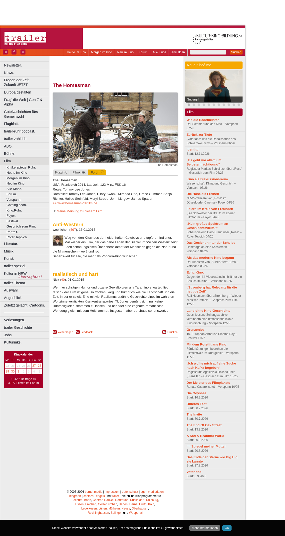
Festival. (12, 221)
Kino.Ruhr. (14, 210)
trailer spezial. (15, 266)
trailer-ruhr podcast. (19, 131)
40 (63, 280)
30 (12, 371)
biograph (75, 496)
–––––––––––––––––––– (24, 312)
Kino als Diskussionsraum (207, 179)
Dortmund (121, 500)
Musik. (9, 251)
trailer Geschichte (18, 328)
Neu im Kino (125, 52)
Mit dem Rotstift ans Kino (206, 344)
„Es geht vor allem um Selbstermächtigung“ (204, 162)
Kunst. (9, 258)
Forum (143, 52)
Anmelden (178, 52)
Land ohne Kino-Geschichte (208, 310)
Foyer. (11, 216)
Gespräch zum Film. (21, 226)
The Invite (194, 414)
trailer (115, 496)
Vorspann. (13, 200)
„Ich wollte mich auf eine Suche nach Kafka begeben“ (211, 366)
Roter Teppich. (17, 237)
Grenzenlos (196, 330)
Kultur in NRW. (15, 274)
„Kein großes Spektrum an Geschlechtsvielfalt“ (207, 226)
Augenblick (12, 298)
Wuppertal (136, 512)
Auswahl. (11, 290)
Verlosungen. (14, 320)
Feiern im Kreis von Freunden (210, 209)
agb (143, 492)
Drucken (172, 332)
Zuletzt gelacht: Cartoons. (24, 305)
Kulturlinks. (12, 342)
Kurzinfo (61, 172)
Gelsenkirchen (107, 504)
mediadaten (156, 492)
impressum (112, 492)
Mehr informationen (205, 528)
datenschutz (130, 492)
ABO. (8, 146)
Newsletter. (13, 65)
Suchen (236, 52)
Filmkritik (78, 172)
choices (88, 496)
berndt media (93, 492)
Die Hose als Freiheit (203, 194)
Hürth (142, 504)
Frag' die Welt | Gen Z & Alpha (23, 102)
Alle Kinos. (14, 189)
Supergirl (193, 99)
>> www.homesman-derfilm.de (75, 203)
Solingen (116, 512)
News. (9, 73)
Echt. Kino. (195, 272)
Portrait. (12, 232)
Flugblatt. (11, 124)
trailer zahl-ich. (15, 139)
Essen (79, 504)
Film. (8, 161)
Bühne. (9, 154)
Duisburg (152, 500)
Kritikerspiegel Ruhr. (21, 167)
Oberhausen (140, 508)
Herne (133, 504)
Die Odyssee (196, 393)
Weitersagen (65, 332)
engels (100, 496)
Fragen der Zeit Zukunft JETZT (27, 82)
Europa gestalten (17, 92)
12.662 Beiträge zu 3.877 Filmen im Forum (23, 381)
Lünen (102, 508)
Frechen (90, 504)
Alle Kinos (159, 52)
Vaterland (194, 472)
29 (7, 371)
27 (34, 366)
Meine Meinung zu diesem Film (79, 211)
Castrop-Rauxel (103, 500)
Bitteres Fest (197, 404)
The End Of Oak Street (204, 425)
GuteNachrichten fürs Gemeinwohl (21, 114)
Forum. (11, 194)
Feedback (87, 332)
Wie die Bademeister (203, 120)
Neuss (125, 508)
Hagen (123, 504)
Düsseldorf (137, 500)
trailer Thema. (15, 283)
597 (73, 230)
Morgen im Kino (101, 52)
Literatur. (11, 244)
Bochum (76, 500)
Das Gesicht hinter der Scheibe (211, 242)
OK (227, 528)
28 (39, 366)
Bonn (87, 500)
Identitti (193, 149)
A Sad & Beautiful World (205, 436)
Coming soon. (16, 205)
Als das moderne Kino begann (210, 258)
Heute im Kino (76, 52)
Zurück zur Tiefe (199, 134)
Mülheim (114, 508)
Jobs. (8, 335)
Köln (151, 504)
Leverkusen (89, 508)
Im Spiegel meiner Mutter (206, 446)
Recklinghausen (98, 512)
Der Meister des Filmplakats (208, 382)
